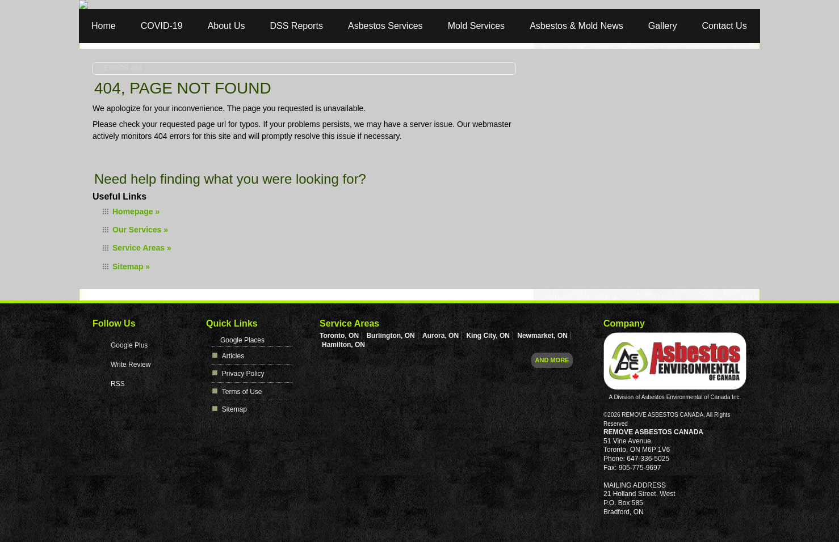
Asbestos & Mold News (576, 26)
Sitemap (234, 409)
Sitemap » (131, 266)
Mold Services (476, 26)
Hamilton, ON (343, 345)
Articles (233, 356)
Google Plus (129, 345)
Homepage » (136, 211)
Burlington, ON (390, 336)
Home (103, 26)
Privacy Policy (243, 374)
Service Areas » (141, 247)
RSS (118, 383)
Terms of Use (242, 392)
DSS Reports (296, 26)
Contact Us (724, 26)
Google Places (242, 340)
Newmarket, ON (542, 336)
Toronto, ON (339, 336)
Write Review (130, 364)
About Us (226, 26)
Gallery (662, 26)
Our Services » (140, 229)
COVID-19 (162, 26)
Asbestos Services (385, 26)
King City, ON (487, 336)
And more (552, 360)
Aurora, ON (440, 336)
